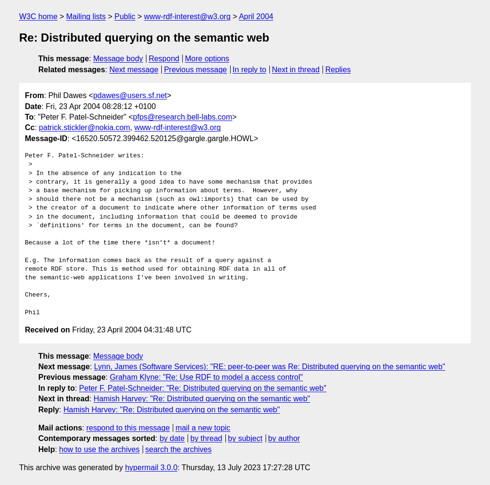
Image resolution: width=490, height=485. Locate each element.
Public (124, 16)
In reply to (249, 70)
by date (171, 438)
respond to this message (127, 428)
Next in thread (296, 70)
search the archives (178, 449)
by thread (206, 438)
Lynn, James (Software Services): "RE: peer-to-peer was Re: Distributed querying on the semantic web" (269, 367)
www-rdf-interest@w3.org (187, 16)
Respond (164, 59)
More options (207, 59)
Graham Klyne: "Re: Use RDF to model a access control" (206, 377)
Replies (338, 70)
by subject (245, 438)
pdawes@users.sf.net (130, 95)
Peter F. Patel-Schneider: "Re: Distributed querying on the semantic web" (202, 388)
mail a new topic (203, 428)
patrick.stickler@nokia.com (84, 127)
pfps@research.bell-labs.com (182, 117)
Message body (118, 59)
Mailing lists (86, 16)
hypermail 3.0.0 (151, 467)
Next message (134, 70)
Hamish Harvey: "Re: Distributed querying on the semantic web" (202, 399)
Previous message (195, 70)
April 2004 (256, 16)
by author (284, 438)
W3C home (38, 16)
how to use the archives (99, 449)
